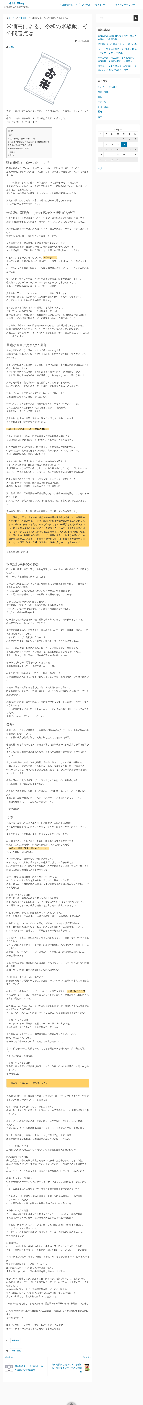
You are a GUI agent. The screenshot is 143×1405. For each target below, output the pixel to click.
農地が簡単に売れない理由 (21, 145)
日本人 (11, 47)
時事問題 (15, 1341)
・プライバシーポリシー (123, 5)
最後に (12, 152)
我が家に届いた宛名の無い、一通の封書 (117, 44)
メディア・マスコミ (107, 87)
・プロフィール (82, 5)
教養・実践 (103, 92)
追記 (12, 155)
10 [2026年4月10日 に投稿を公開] (124, 144)
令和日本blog (16, 3)
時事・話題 (16, 1351)
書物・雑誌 (103, 106)
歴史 (100, 111)
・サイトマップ (100, 5)
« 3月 (100, 168)
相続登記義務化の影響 (19, 148)
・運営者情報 (66, 5)
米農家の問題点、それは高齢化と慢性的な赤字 (30, 142)
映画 (100, 97)
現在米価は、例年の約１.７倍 (22, 138)
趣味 (100, 116)
